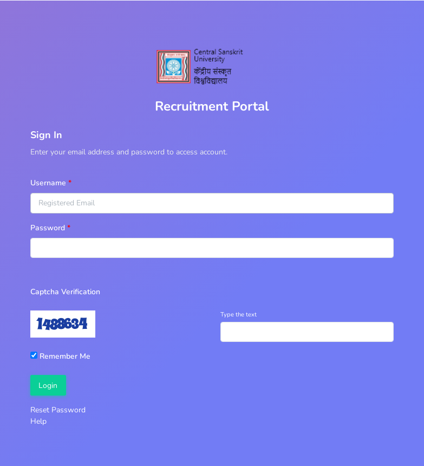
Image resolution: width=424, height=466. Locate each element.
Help (38, 421)
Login (47, 385)
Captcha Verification (65, 292)
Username (48, 183)
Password (47, 228)
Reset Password (58, 410)
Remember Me (60, 356)
